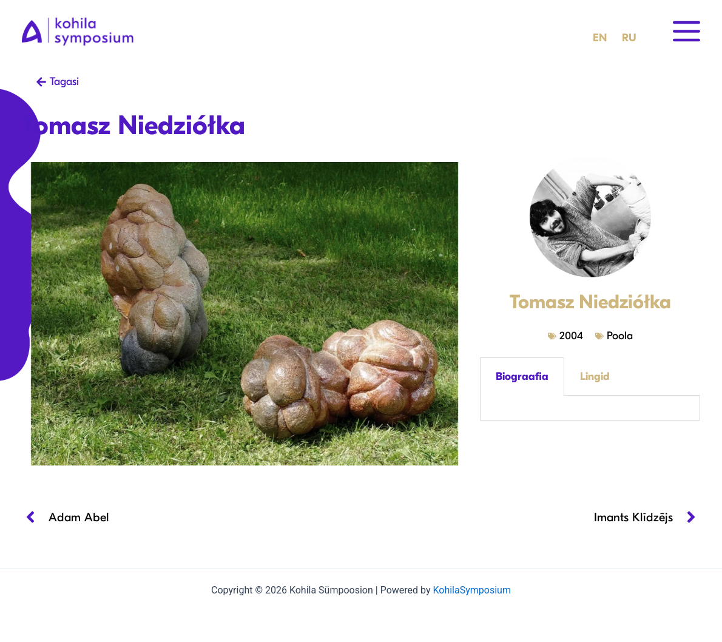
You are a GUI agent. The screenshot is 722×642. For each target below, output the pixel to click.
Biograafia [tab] (522, 376)
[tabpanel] (590, 408)
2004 (571, 335)
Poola (620, 335)
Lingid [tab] (595, 376)
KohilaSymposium (471, 590)
